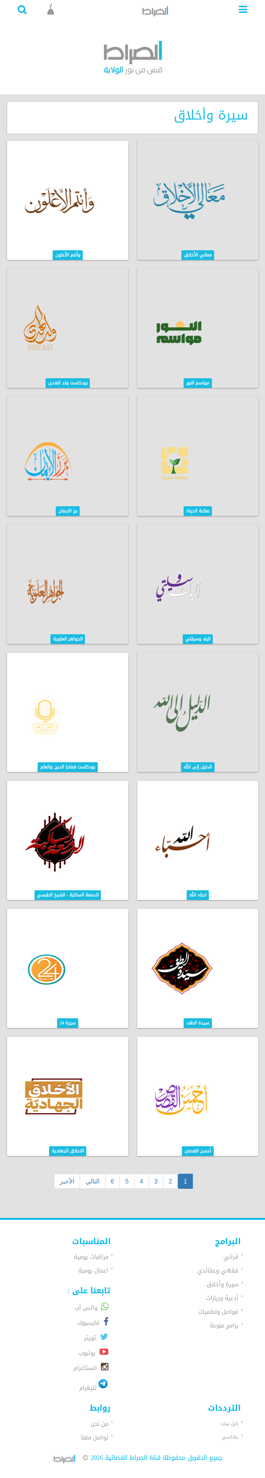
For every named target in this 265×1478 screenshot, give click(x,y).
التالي (92, 1181)
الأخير (67, 1181)
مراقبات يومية (91, 1256)
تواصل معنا (94, 1437)
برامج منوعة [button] (224, 1325)
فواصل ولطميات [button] (218, 1311)
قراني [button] (230, 1256)
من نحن (99, 1423)
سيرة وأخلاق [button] (222, 1284)
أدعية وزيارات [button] (222, 1297)
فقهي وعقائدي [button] (217, 1270)
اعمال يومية (93, 1270)
